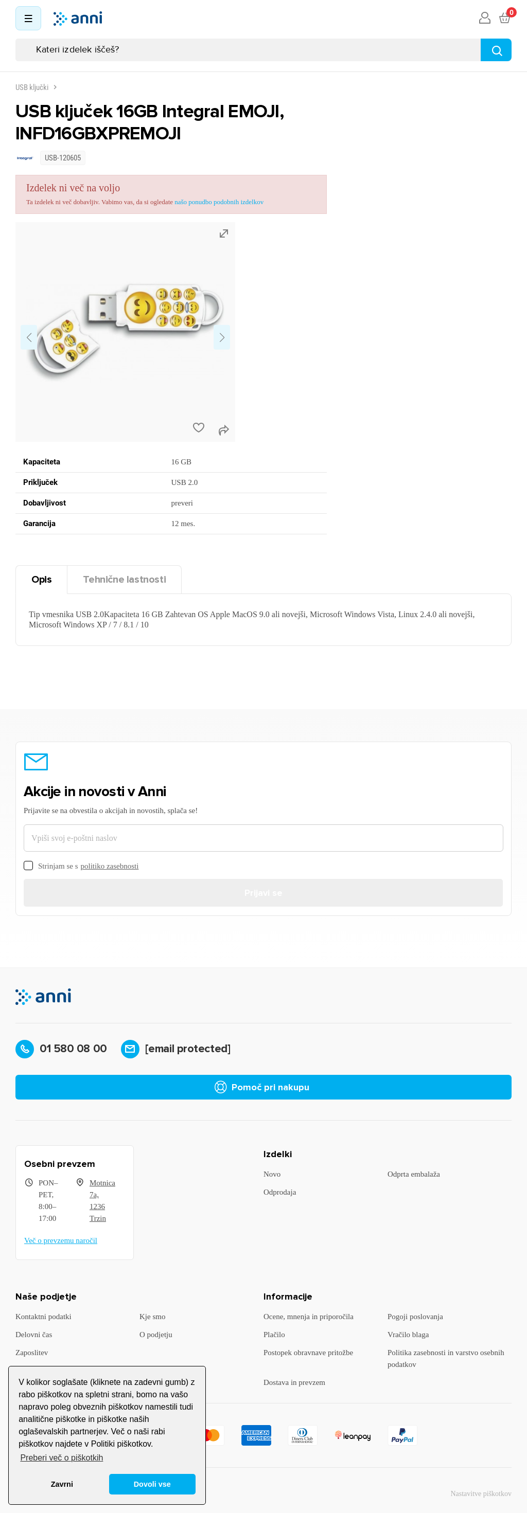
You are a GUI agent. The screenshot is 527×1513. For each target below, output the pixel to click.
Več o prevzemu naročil (60, 1240)
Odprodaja (280, 1192)
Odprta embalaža (414, 1174)
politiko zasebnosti (110, 866)
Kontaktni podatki (43, 1316)
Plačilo (274, 1334)
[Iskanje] (263, 50)
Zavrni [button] (62, 1484)
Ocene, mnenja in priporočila (309, 1316)
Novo (272, 1174)
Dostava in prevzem (294, 1382)
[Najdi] (496, 50)
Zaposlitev (31, 1352)
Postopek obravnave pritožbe (308, 1352)
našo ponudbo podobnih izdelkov (219, 202)
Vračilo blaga (408, 1334)
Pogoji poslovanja (415, 1316)
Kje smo (152, 1316)
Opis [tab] (41, 579)
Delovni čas (33, 1334)
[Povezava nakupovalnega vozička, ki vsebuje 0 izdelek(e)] (504, 18)
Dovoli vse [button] (152, 1484)
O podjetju (155, 1334)
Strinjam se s (81, 866)
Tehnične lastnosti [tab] (124, 579)
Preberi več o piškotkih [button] (61, 1457)
